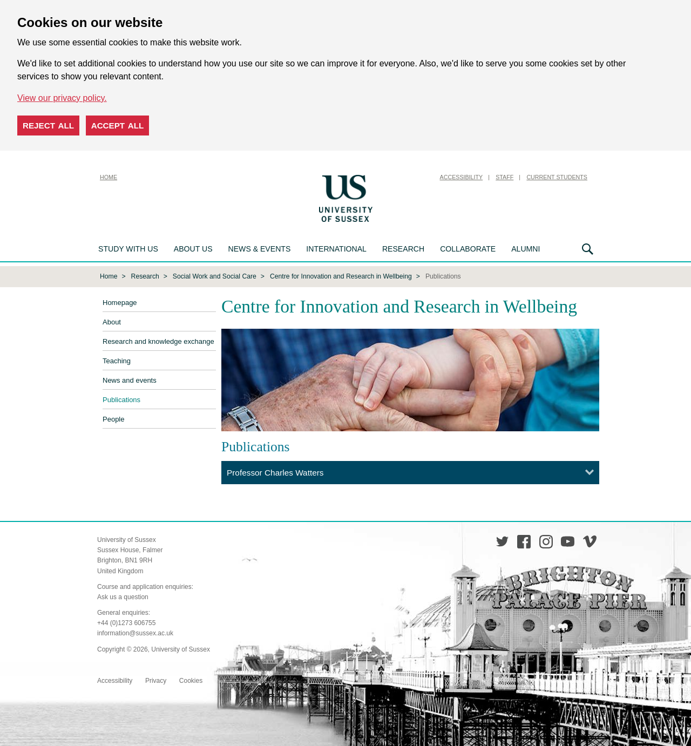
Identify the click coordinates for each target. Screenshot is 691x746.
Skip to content (402, 177)
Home (108, 177)
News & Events (259, 249)
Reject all (48, 125)
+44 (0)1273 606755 (126, 622)
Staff (504, 177)
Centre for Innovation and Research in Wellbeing (341, 275)
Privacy (155, 679)
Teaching (117, 360)
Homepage (120, 302)
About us (193, 249)
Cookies (190, 679)
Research (403, 249)
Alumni (525, 249)
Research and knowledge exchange (158, 341)
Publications (121, 399)
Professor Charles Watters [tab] (275, 471)
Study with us (128, 249)
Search (587, 249)
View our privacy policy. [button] (62, 98)
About (112, 321)
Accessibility (461, 177)
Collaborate (468, 249)
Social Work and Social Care (214, 275)
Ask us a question (122, 596)
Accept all (117, 125)
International (336, 249)
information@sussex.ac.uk (135, 632)
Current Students (556, 177)
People (113, 419)
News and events (130, 380)
